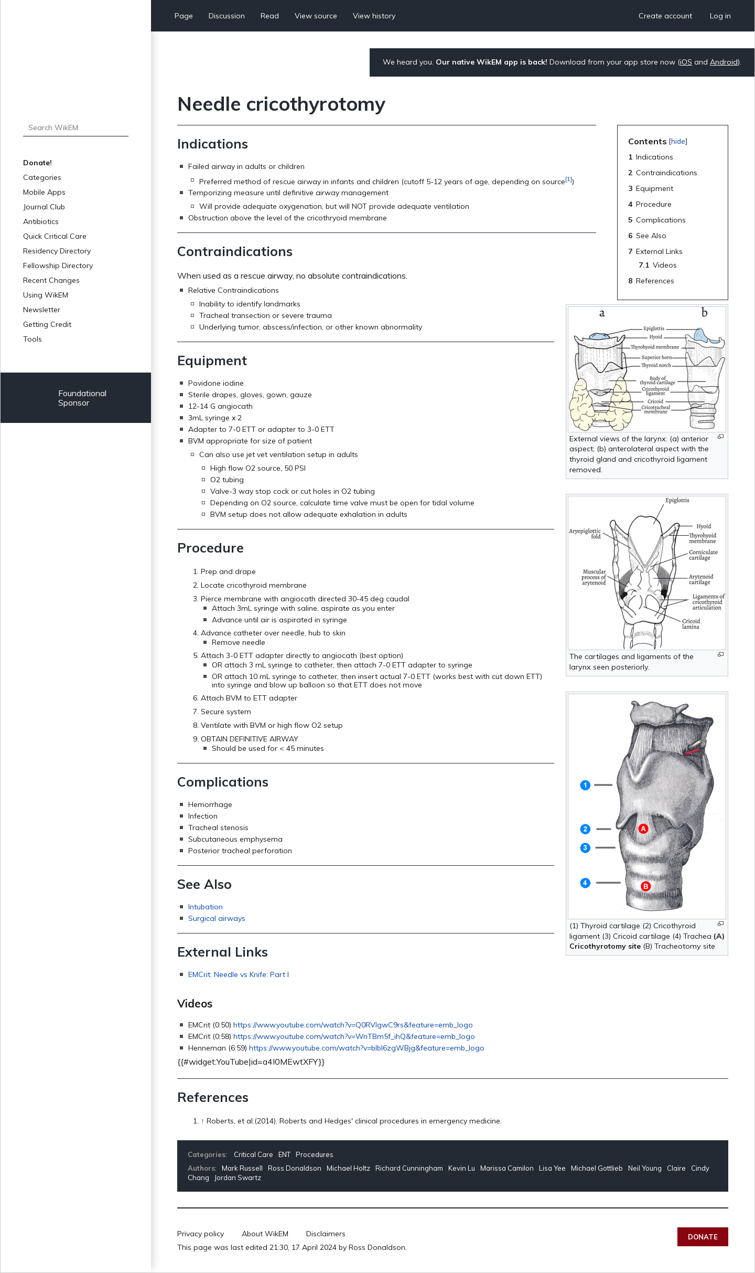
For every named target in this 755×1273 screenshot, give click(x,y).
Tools (32, 339)
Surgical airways (216, 918)
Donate (703, 1237)
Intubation (205, 906)
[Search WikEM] (75, 127)
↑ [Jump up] (202, 1121)
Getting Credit (47, 324)
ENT (284, 1154)
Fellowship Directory (58, 265)
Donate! (37, 162)
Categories (42, 177)
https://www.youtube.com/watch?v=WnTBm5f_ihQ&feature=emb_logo (354, 1036)
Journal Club (44, 206)
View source (316, 15)
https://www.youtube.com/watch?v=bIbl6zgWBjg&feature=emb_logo (366, 1048)
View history (374, 15)
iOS (686, 62)
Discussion (227, 15)
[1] (568, 179)
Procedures (314, 1154)
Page (184, 15)
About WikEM (265, 1233)
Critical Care (253, 1154)
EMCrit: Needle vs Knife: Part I (238, 974)
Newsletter (41, 309)
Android (724, 62)
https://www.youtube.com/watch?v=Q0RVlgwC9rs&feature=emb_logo (353, 1025)
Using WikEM (45, 295)
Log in (720, 15)
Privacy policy (200, 1233)
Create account (665, 15)
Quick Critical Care (55, 236)
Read (270, 15)
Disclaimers (326, 1233)
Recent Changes (51, 280)
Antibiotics (41, 221)
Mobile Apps (44, 192)
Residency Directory (57, 251)
